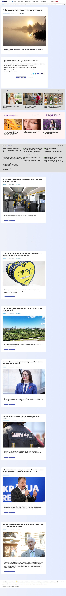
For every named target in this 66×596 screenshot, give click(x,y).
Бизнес (26, 555)
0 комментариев (14, 13)
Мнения (63, 555)
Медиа (52, 555)
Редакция (45, 4)
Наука (57, 555)
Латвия (11, 555)
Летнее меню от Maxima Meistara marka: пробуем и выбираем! (52, 96)
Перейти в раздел (60, 90)
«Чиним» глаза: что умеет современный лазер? (30, 96)
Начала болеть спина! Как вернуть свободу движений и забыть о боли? (53, 138)
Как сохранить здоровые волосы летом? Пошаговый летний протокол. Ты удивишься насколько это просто (12, 112)
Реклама (49, 4)
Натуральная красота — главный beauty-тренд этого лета (32, 111)
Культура (32, 555)
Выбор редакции (35, 1)
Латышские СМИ (43, 1)
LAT (3, 4)
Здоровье (38, 555)
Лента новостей (20, 1)
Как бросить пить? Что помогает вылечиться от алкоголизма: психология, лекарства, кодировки (32, 131)
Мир (17, 555)
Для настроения (45, 555)
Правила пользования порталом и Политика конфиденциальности (12, 559)
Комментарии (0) (21, 77)
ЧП (21, 555)
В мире (14, 1)
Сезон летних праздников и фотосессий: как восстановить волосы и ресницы (50, 111)
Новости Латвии (28, 1)
